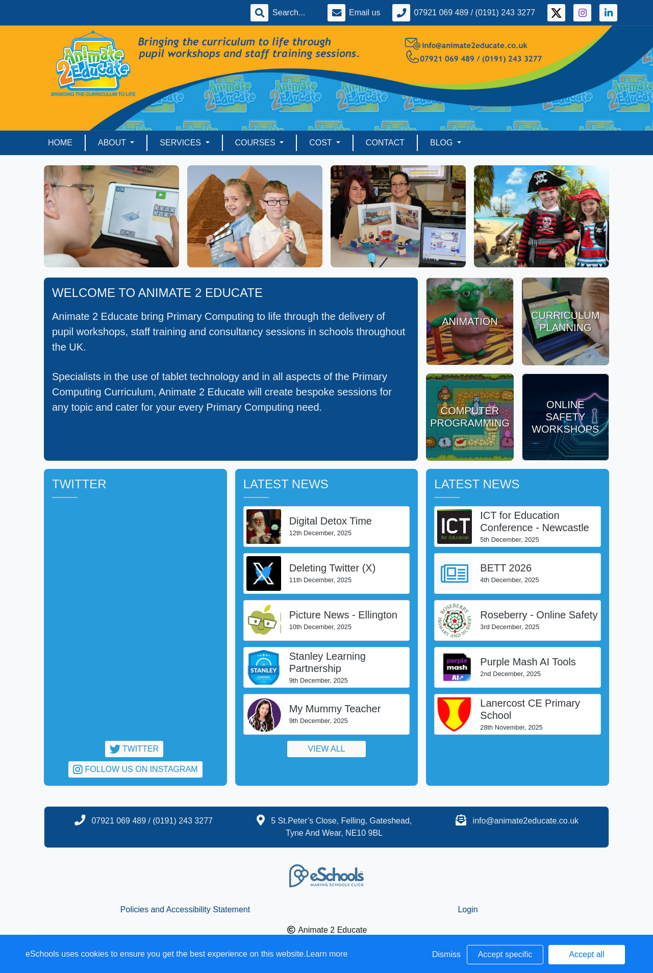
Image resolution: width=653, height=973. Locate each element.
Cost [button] (321, 142)
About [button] (113, 142)
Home (60, 142)
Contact (385, 142)
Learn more (327, 954)
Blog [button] (442, 142)
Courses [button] (256, 142)
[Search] (293, 12)
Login (468, 909)
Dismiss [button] (446, 954)
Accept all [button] (586, 954)
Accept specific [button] (505, 954)
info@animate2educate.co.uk (526, 820)
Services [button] (181, 142)
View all (326, 748)
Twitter (134, 748)
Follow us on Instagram (135, 769)
